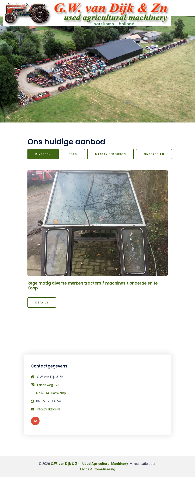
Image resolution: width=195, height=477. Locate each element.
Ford (73, 154)
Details (41, 302)
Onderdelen (154, 154)
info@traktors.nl (48, 409)
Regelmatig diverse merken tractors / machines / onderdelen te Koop (92, 285)
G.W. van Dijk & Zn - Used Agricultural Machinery (89, 464)
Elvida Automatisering (97, 469)
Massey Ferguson (110, 154)
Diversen (43, 154)
